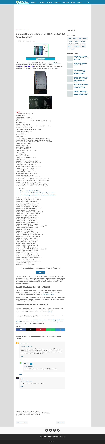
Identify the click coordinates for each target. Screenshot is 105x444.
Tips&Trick (76, 46)
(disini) (50, 311)
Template (70, 46)
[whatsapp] (50, 329)
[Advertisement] (52, 17)
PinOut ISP (76, 43)
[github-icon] (58, 430)
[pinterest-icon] (54, 430)
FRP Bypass (57, 2)
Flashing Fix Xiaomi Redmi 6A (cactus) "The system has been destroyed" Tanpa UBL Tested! (81, 93)
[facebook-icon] (46, 430)
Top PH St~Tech (24, 344)
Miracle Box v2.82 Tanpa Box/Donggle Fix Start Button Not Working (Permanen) (80, 72)
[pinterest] (41, 329)
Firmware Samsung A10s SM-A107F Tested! (30, 190)
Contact (45, 436)
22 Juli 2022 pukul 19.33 (26, 381)
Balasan (22, 359)
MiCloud (49, 2)
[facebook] (21, 329)
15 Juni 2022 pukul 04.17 (30, 366)
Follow (79, 2)
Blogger (69, 38)
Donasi (73, 2)
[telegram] (60, 329)
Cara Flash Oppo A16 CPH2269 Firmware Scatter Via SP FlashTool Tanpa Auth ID (81, 86)
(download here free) (48, 294)
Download (41, 272)
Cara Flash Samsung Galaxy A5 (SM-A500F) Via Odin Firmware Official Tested (38, 195)
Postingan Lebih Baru (22, 422)
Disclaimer (55, 436)
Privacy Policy (62, 436)
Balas (22, 356)
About (41, 436)
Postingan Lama (60, 422)
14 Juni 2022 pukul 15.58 (26, 346)
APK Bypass (66, 2)
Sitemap (50, 436)
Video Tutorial (71, 49)
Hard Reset (82, 41)
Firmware (70, 41)
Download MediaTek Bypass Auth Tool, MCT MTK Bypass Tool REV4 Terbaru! (81, 58)
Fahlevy (22, 378)
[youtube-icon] (50, 430)
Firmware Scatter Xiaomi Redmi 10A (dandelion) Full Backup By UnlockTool (37, 193)
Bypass (75, 38)
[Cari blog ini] (88, 2)
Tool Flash (42, 2)
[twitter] (31, 329)
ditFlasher (55, 63)
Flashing (33, 2)
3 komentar (32, 41)
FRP (80, 38)
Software (82, 43)
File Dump (85, 38)
